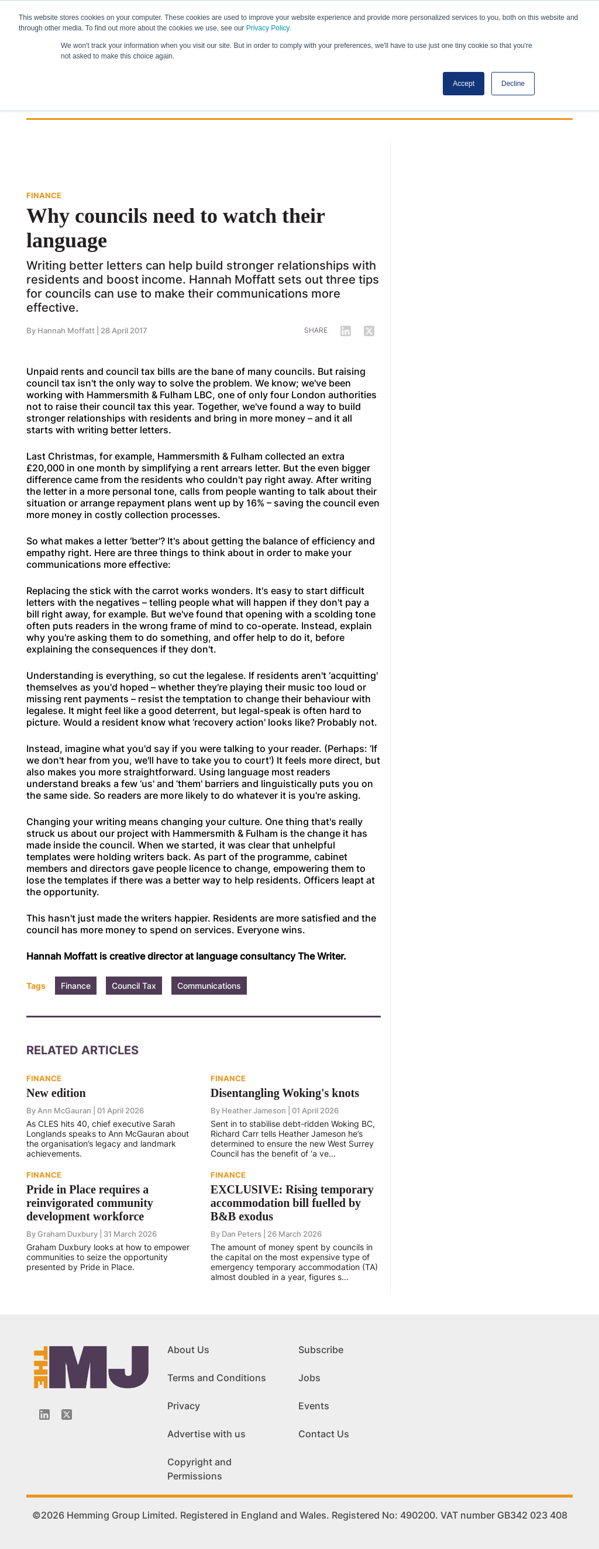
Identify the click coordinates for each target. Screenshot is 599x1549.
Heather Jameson (254, 1110)
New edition (56, 1092)
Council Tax (134, 986)
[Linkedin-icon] (44, 1414)
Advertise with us (206, 1434)
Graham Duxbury (67, 1233)
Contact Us (323, 1434)
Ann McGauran (64, 1110)
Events (313, 1406)
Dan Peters (241, 1233)
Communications (209, 986)
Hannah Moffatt (66, 330)
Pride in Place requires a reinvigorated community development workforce (89, 1203)
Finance (76, 986)
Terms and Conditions (216, 1378)
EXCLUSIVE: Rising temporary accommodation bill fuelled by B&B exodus (292, 1203)
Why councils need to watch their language (175, 228)
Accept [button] (463, 84)
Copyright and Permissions (199, 1469)
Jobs (309, 1378)
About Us (188, 1349)
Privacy (183, 1406)
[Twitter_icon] (66, 1414)
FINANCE (43, 195)
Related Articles (82, 1050)
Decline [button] (513, 84)
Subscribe (320, 1349)
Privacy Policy (268, 28)
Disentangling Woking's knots (285, 1092)
